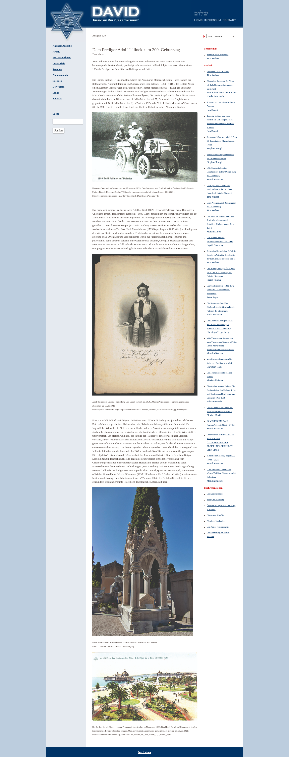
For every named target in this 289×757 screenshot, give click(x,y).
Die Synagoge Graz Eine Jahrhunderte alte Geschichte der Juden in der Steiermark (221, 307)
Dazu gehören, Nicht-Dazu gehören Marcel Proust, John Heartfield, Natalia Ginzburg (219, 189)
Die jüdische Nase (215, 494)
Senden (58, 130)
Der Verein (58, 86)
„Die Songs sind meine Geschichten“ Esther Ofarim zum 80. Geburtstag (221, 172)
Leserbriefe (59, 63)
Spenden (57, 81)
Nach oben (144, 752)
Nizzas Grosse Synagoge (217, 54)
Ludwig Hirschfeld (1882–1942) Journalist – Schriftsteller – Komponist (221, 290)
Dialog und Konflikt (215, 515)
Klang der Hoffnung (215, 499)
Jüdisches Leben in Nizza (218, 71)
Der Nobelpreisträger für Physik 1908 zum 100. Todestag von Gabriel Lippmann (221, 272)
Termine (57, 69)
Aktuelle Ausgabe (62, 45)
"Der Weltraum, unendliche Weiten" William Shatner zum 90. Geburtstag (221, 473)
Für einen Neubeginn (216, 521)
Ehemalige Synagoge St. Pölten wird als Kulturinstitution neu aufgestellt (220, 85)
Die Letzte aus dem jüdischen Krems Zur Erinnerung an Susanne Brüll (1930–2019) (220, 324)
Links (56, 92)
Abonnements (60, 75)
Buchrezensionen (62, 57)
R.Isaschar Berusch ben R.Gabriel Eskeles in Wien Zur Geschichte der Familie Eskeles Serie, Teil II (221, 255)
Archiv (56, 51)
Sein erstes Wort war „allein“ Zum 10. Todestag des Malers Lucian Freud (222, 141)
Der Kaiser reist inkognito (218, 527)
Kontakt (57, 98)
